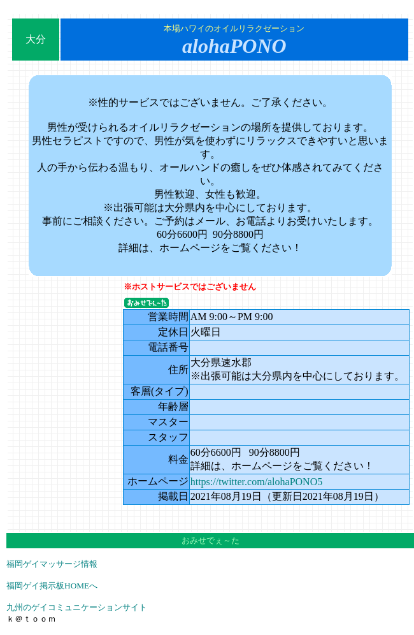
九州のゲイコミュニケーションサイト (76, 607)
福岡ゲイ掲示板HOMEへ (51, 585)
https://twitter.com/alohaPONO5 (256, 481)
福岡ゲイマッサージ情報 (51, 564)
